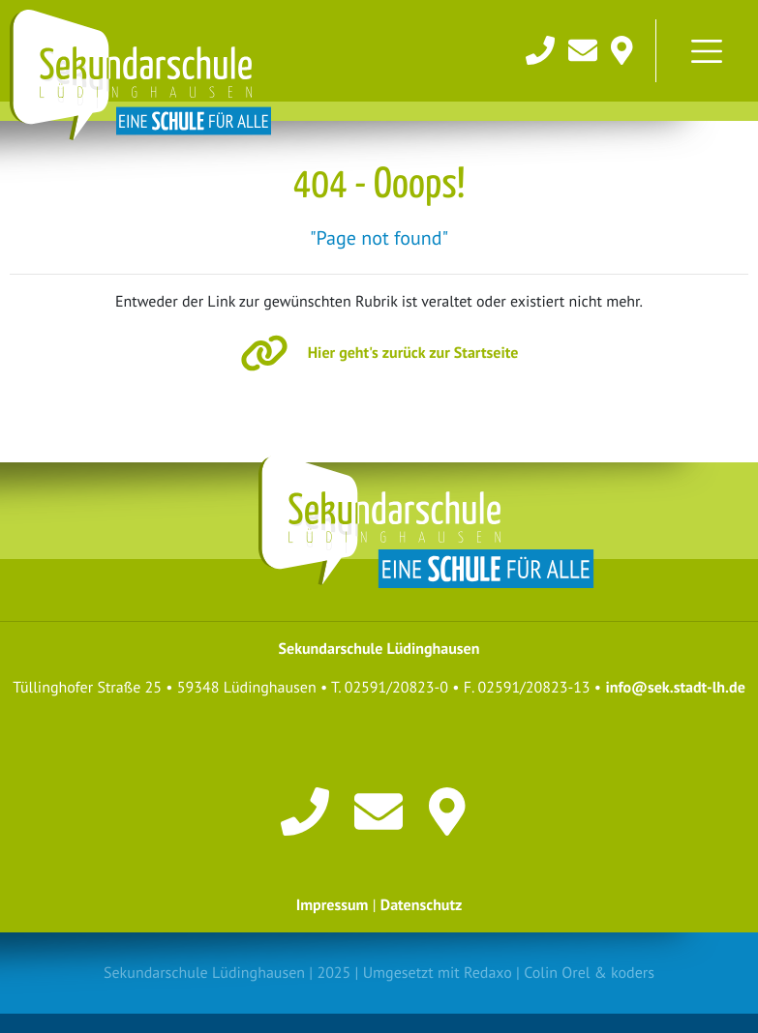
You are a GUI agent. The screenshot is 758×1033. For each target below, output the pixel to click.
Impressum (332, 905)
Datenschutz (421, 905)
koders (632, 973)
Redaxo (488, 973)
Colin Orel (557, 973)
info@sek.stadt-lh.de (674, 687)
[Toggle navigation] (707, 51)
